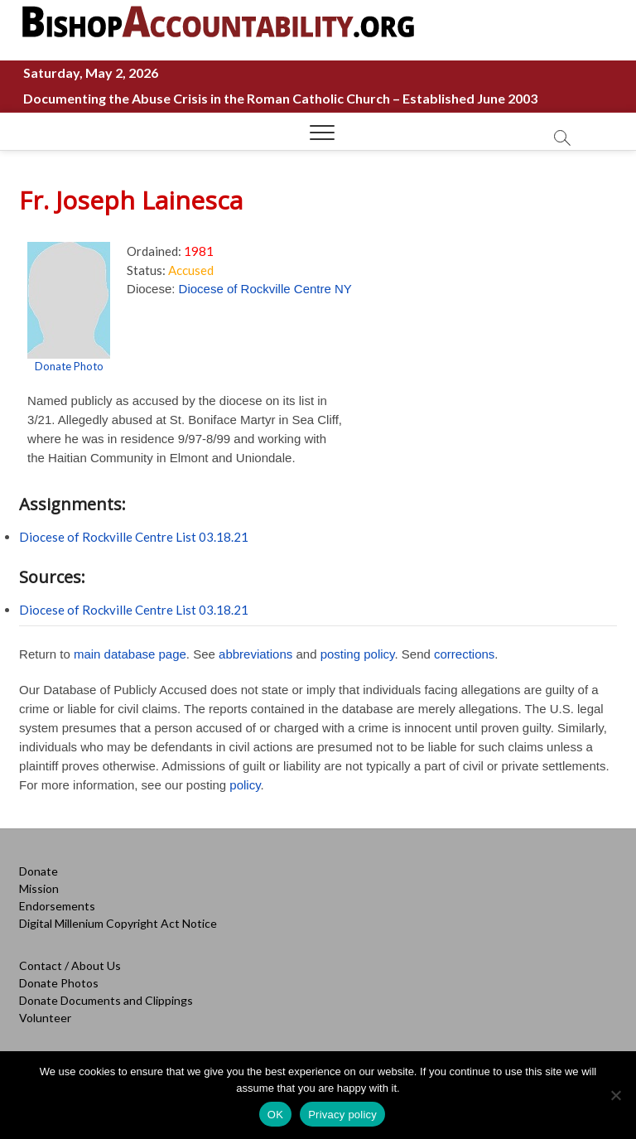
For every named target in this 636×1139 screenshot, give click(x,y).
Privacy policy (342, 1114)
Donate (38, 871)
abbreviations (255, 654)
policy (244, 785)
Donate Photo (69, 366)
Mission (39, 888)
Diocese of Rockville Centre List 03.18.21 (133, 536)
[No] (615, 1095)
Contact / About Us (70, 965)
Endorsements (57, 906)
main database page (130, 654)
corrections (464, 654)
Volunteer (45, 1018)
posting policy (357, 654)
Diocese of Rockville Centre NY (265, 289)
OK (275, 1114)
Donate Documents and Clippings (106, 1000)
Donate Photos (59, 983)
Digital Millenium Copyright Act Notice (118, 923)
